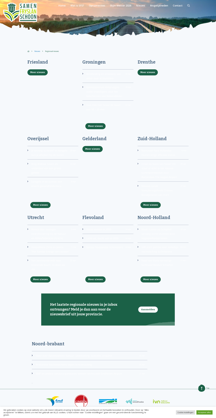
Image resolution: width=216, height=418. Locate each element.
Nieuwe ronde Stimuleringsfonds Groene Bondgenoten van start (162, 191)
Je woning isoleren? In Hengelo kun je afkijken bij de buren (51, 153)
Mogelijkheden (182, 12)
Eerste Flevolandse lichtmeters (106, 248)
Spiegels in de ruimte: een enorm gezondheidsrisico (51, 184)
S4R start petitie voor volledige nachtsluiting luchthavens (162, 250)
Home (86, 12)
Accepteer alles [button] (204, 412)
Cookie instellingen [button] (185, 412)
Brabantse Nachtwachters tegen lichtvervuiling (88, 370)
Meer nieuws (37, 72)
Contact (200, 12)
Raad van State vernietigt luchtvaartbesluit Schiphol (162, 263)
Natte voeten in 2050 (106, 230)
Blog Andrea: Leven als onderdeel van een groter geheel (51, 169)
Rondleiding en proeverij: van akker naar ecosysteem (106, 77)
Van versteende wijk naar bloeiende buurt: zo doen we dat (51, 270)
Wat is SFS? (101, 12)
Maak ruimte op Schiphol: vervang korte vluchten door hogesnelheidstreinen (162, 235)
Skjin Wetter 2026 (144, 12)
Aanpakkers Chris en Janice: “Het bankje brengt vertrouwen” (51, 252)
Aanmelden (148, 314)
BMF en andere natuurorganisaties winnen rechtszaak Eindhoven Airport (88, 379)
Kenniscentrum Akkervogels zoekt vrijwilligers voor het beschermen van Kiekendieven (106, 92)
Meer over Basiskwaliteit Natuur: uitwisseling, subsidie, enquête (88, 361)
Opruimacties (121, 12)
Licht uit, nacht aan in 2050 (106, 239)
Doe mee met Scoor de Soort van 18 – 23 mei (106, 108)
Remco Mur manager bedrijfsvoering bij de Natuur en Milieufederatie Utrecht (51, 235)
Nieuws (163, 12)
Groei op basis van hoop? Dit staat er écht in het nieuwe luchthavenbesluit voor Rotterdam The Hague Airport (162, 171)
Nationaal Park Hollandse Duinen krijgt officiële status (162, 153)
